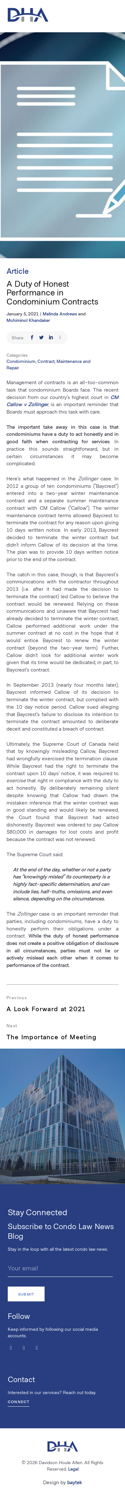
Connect (18, 1401)
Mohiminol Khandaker (28, 320)
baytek (74, 1482)
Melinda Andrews (60, 313)
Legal (73, 1469)
